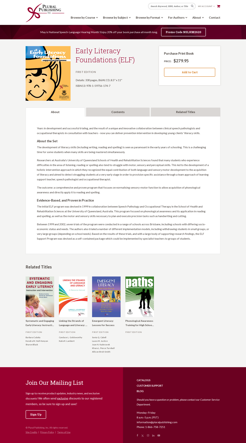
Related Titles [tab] (185, 112)
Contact (214, 17)
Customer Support (150, 385)
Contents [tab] (118, 112)
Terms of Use (63, 432)
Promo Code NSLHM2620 (183, 32)
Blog (140, 391)
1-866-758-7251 (155, 426)
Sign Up (36, 414)
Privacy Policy (47, 432)
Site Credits (31, 432)
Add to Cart (190, 72)
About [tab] (55, 112)
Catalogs (143, 380)
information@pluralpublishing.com (157, 422)
